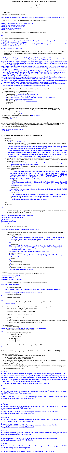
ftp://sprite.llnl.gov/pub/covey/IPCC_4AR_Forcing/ (17, 398)
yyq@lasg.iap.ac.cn (31, 94)
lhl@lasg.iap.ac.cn (50, 97)
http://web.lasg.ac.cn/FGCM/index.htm (11, 48)
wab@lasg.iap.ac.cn (27, 95)
